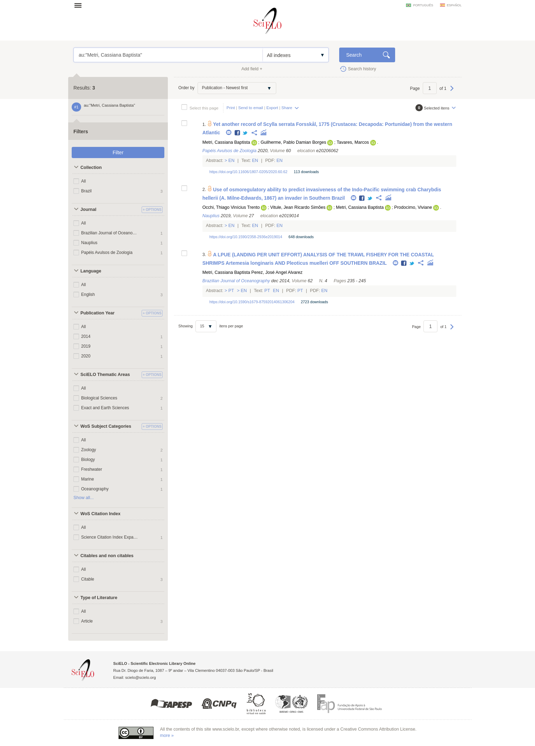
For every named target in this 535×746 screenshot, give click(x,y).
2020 (86, 356)
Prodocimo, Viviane (413, 207)
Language (90, 271)
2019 (86, 346)
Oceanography (95, 488)
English (88, 294)
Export (272, 107)
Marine (87, 479)
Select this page (204, 108)
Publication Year (97, 313)
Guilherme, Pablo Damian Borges (293, 142)
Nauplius (89, 242)
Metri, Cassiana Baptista (226, 142)
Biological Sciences (99, 398)
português (423, 5)
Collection (91, 167)
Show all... (83, 497)
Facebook (238, 133)
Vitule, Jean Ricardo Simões (298, 207)
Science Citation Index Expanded (109, 537)
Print (231, 107)
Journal (88, 209)
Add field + (251, 68)
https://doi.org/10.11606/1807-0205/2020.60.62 (248, 172)
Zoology (88, 449)
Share (286, 107)
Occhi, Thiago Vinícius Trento (231, 207)
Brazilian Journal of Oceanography (109, 232)
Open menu (80, 5)
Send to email (250, 107)
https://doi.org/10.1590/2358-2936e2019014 (245, 237)
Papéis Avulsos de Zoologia (107, 252)
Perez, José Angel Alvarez (276, 272)
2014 (86, 336)
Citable (87, 579)
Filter (118, 152)
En (231, 160)
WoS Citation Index (100, 513)
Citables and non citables (107, 555)
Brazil (86, 191)
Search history (362, 68)
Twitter (245, 133)
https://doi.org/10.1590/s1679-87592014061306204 (251, 302)
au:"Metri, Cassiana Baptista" (168, 54)
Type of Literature (98, 597)
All (83, 181)
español (454, 5)
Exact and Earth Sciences (105, 407)
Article (87, 621)
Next (452, 92)
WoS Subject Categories (105, 426)
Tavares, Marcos (353, 142)
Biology (88, 459)
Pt (231, 290)
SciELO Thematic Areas (105, 374)
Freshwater (91, 469)
